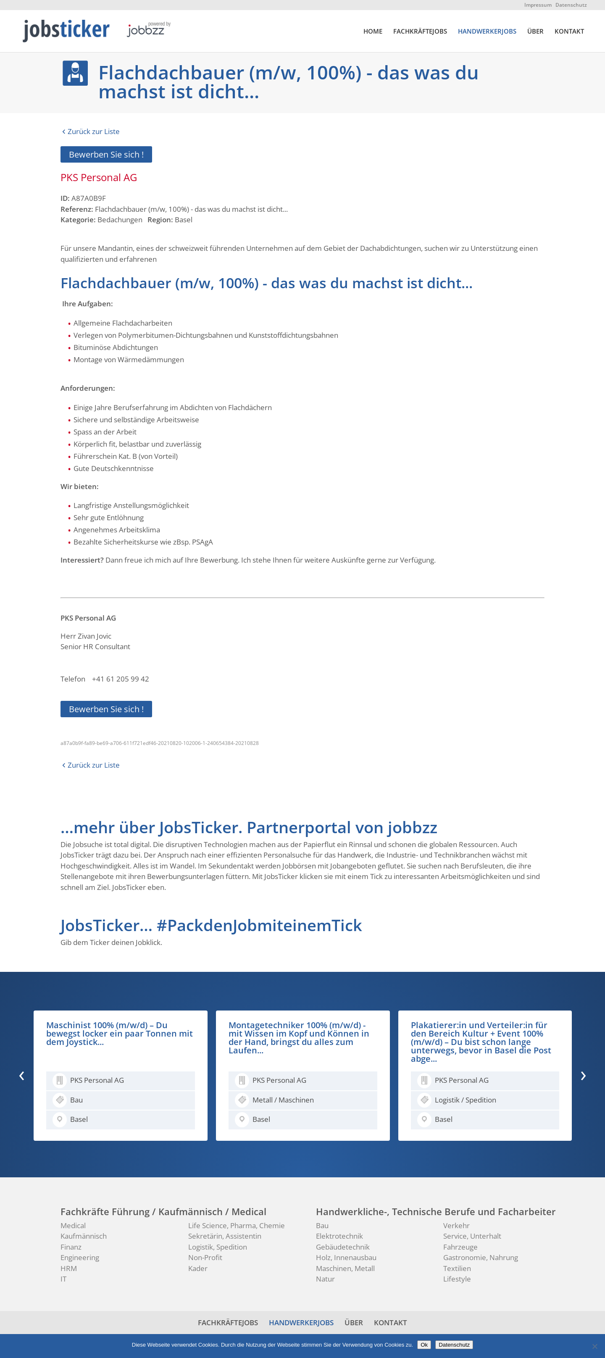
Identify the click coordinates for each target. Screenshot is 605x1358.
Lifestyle (457, 1279)
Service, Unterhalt (472, 1236)
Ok (424, 1345)
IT (63, 1279)
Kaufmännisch (83, 1236)
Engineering (79, 1257)
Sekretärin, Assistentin (224, 1236)
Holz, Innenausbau (346, 1257)
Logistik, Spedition (217, 1247)
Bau (322, 1225)
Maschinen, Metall (345, 1268)
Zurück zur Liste (94, 131)
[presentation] (21, 1073)
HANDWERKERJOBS (487, 31)
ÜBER (535, 31)
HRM (68, 1268)
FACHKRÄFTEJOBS (420, 31)
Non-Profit (205, 1257)
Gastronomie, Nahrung (480, 1257)
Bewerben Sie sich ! (106, 154)
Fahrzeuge (460, 1247)
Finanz (71, 1247)
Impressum (538, 4)
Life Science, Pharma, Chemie (236, 1225)
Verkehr (456, 1225)
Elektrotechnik (339, 1236)
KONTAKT (569, 31)
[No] (594, 1346)
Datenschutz (571, 4)
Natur (325, 1279)
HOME (372, 31)
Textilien (457, 1268)
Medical (73, 1225)
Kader (198, 1268)
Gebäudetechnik (343, 1247)
